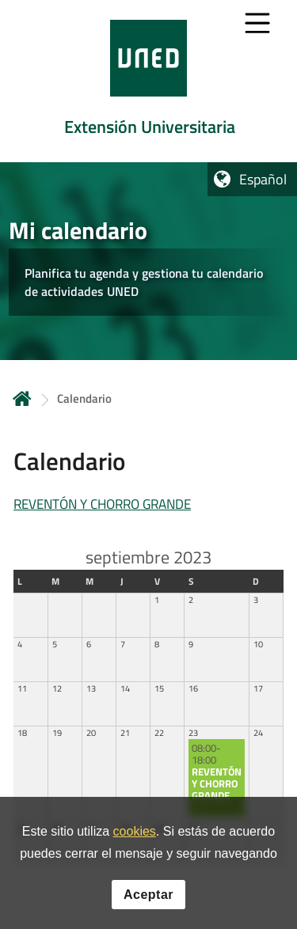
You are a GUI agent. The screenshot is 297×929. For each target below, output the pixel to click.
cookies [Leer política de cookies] (134, 834)
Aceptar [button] (148, 897)
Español (263, 179)
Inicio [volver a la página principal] (22, 398)
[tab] (148, 81)
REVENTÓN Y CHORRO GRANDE (102, 504)
